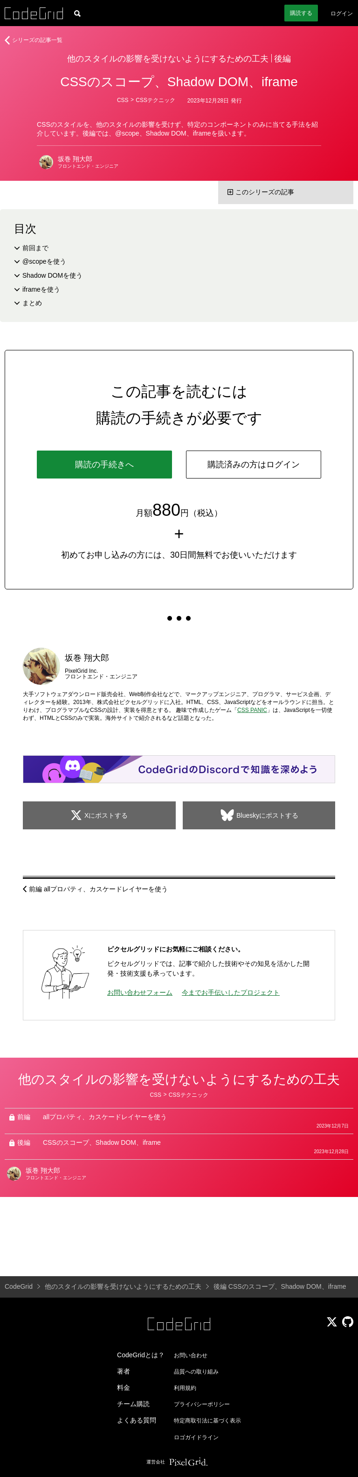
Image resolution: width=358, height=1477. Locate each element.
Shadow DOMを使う (52, 275)
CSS (123, 100)
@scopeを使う (44, 261)
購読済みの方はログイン (253, 464)
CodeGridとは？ (141, 1355)
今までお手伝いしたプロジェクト (231, 992)
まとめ (32, 303)
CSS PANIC (252, 710)
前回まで (35, 248)
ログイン (341, 13)
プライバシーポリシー (202, 1404)
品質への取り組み (196, 1371)
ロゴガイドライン (196, 1437)
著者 (123, 1371)
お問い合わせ (190, 1355)
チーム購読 (133, 1404)
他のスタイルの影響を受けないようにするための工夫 (167, 59)
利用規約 (185, 1388)
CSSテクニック (155, 100)
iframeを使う (41, 289)
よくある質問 (136, 1420)
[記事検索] (77, 13)
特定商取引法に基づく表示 (207, 1420)
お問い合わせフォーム (139, 992)
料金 (123, 1387)
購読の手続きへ (104, 464)
